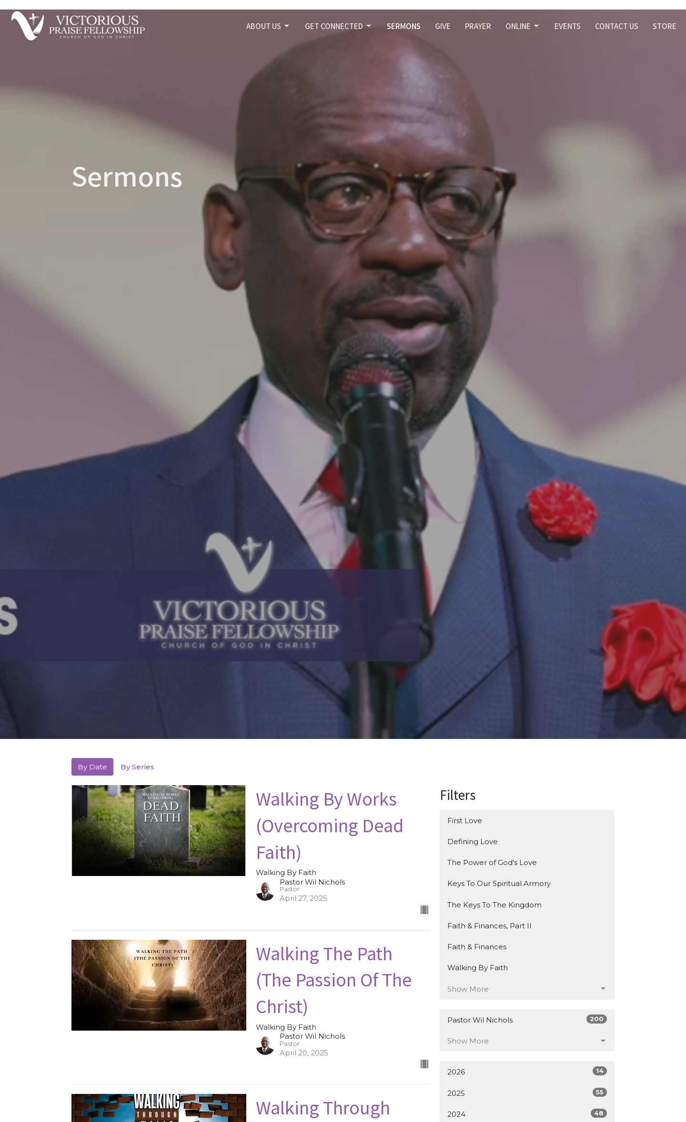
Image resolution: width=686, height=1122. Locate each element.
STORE (664, 26)
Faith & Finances (476, 946)
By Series (137, 766)
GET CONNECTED (339, 26)
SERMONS (404, 26)
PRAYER (478, 26)
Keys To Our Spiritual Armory (499, 883)
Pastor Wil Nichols (527, 1019)
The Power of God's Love (492, 862)
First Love (464, 820)
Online (522, 26)
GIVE (443, 26)
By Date (92, 766)
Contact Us (616, 26)
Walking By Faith (477, 967)
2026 (527, 1071)
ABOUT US (268, 26)
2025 (527, 1093)
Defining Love (472, 841)
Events (568, 26)
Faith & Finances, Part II (489, 925)
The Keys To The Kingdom (494, 904)
